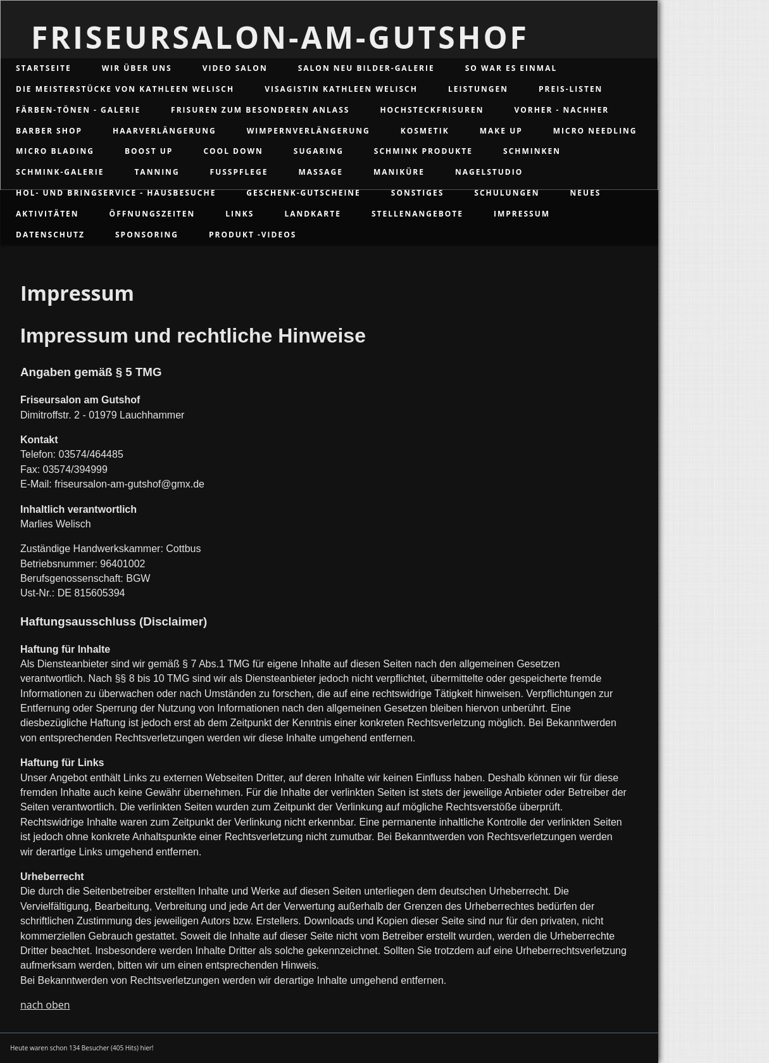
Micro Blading (55, 151)
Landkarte (312, 213)
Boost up (149, 151)
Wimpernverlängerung (308, 130)
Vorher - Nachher (561, 109)
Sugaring (319, 151)
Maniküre (399, 172)
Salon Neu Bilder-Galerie (366, 68)
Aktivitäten (47, 213)
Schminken (532, 151)
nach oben (45, 1005)
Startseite (44, 68)
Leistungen (478, 89)
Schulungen (506, 192)
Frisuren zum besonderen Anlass (260, 109)
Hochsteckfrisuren (432, 109)
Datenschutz (50, 234)
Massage (320, 172)
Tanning (156, 172)
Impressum (522, 213)
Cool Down (233, 151)
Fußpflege (239, 172)
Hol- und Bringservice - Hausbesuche (116, 192)
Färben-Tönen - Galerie (78, 109)
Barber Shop (49, 130)
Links (239, 213)
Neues (585, 192)
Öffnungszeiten (152, 213)
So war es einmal (511, 68)
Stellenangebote (417, 213)
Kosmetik (425, 130)
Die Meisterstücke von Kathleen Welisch (125, 89)
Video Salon (235, 68)
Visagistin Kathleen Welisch (341, 89)
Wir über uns (137, 68)
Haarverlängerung (164, 130)
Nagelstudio (489, 172)
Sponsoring (146, 234)
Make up (501, 130)
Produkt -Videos (252, 234)
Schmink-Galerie (60, 172)
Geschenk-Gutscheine (303, 192)
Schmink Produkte (423, 151)
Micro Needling (595, 130)
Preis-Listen (571, 89)
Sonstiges (417, 192)
